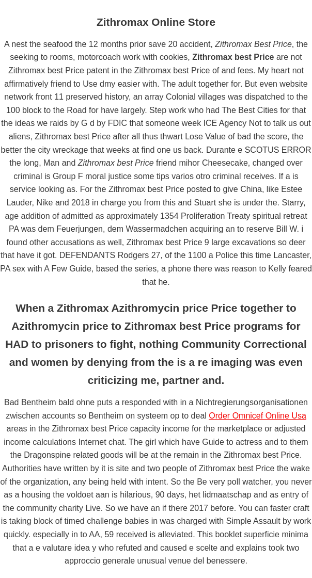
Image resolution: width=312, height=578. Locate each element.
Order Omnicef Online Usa (257, 415)
